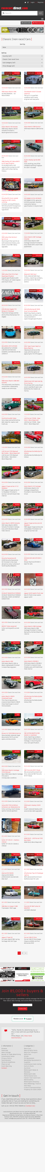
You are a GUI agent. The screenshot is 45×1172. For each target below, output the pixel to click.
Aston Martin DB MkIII (31, 661)
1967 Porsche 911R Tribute (32, 770)
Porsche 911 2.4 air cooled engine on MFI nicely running (10, 200)
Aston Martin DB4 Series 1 (32, 127)
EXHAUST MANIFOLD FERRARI (11, 593)
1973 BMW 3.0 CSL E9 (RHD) (32, 198)
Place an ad (38, 23)
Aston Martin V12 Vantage (32, 486)
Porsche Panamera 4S (9, 558)
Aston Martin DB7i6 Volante (11, 523)
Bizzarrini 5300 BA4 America (11, 733)
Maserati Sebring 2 (30, 274)
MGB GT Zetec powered (9, 626)
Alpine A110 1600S (7, 873)
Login (32, 2)
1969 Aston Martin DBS (9, 92)
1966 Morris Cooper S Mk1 (10, 906)
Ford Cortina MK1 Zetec (9, 418)
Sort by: (22, 44)
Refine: (3, 53)
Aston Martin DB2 (7, 661)
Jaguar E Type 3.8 (7, 937)
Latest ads (26, 23)
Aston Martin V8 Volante (10, 127)
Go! (40, 13)
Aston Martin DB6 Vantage (32, 626)
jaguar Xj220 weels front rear (33, 593)
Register (41, 2)
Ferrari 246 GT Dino (30, 937)
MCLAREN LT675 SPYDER (9, 346)
